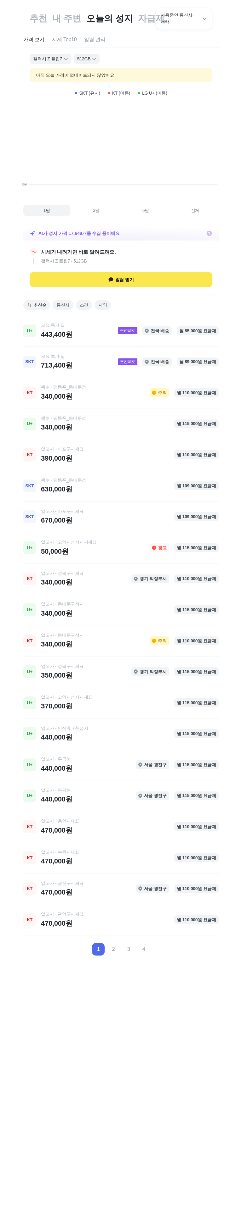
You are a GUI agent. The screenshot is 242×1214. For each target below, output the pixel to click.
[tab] (33, 39)
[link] (121, 330)
